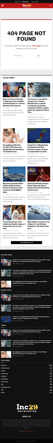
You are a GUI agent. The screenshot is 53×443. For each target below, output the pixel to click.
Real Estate (4, 379)
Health (5, 129)
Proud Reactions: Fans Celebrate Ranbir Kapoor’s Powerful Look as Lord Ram (14, 225)
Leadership (4, 373)
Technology (4, 381)
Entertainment (32, 168)
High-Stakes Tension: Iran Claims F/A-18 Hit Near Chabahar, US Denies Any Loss (38, 225)
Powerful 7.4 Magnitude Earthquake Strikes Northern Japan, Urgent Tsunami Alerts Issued (37, 148)
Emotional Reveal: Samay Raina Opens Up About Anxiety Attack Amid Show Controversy (38, 186)
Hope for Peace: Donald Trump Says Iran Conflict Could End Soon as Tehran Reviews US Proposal (14, 102)
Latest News (8, 78)
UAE (2, 384)
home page (36, 46)
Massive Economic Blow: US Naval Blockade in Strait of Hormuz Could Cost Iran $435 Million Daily (13, 187)
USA (5, 83)
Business (31, 83)
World (30, 129)
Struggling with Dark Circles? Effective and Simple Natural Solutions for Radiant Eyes (13, 148)
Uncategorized (5, 387)
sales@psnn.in (30, 431)
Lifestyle (3, 376)
